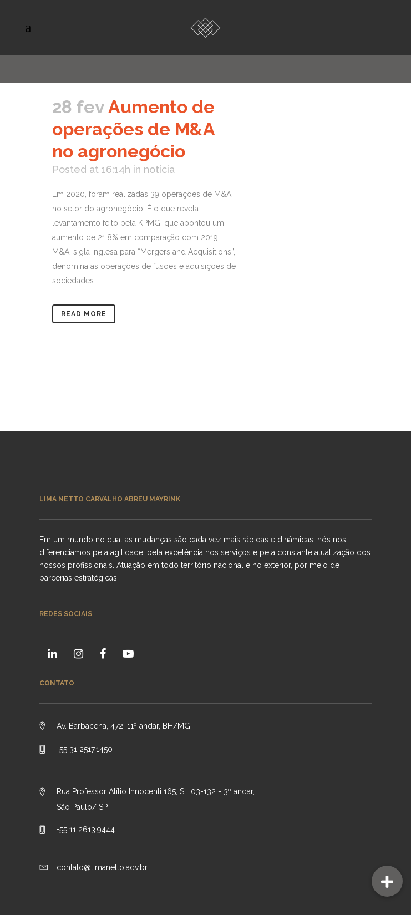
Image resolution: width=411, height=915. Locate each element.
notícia (159, 169)
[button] (387, 881)
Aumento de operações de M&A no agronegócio (133, 128)
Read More (83, 314)
